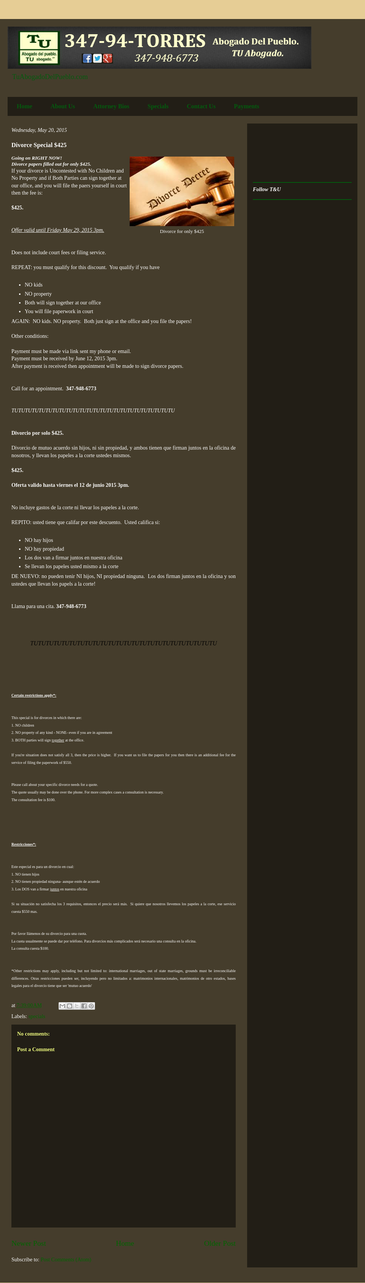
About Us (63, 106)
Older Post (220, 1243)
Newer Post (28, 1243)
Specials (158, 106)
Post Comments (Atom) (66, 1259)
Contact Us (201, 106)
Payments (246, 106)
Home (24, 106)
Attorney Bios (111, 106)
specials (37, 1016)
